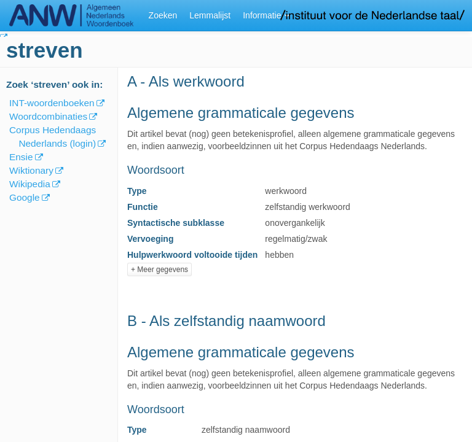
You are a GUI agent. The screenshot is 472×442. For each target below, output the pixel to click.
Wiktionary (31, 170)
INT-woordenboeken (52, 103)
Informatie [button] (266, 15)
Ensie (21, 157)
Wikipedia (29, 184)
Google (24, 197)
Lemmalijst (209, 15)
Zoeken (163, 15)
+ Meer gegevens (159, 269)
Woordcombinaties (48, 116)
